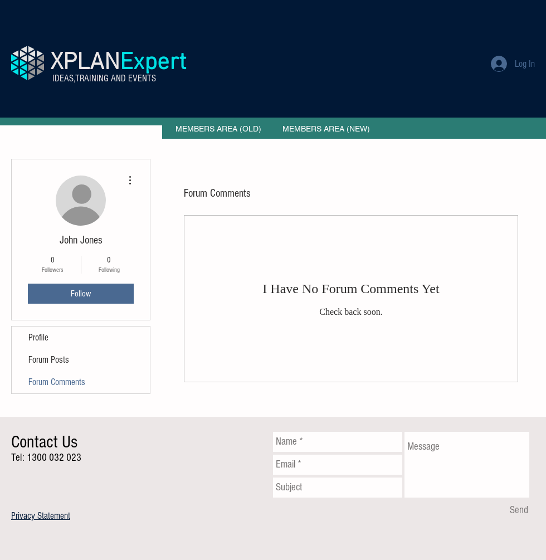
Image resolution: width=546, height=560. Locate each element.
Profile (38, 337)
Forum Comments (56, 382)
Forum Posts (48, 359)
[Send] (519, 510)
